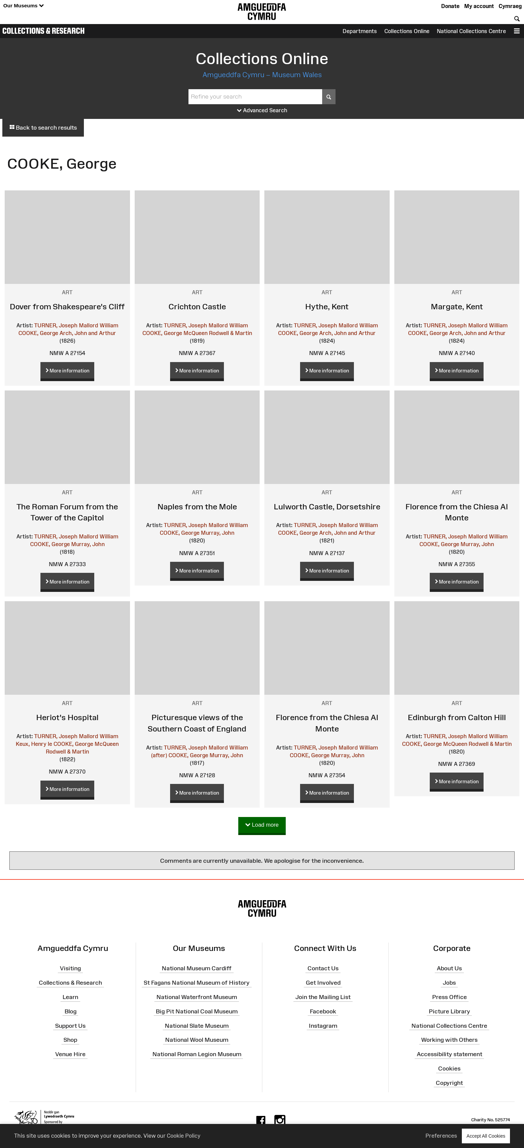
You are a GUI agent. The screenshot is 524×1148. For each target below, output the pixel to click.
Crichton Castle (197, 306)
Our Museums (23, 6)
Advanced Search (262, 110)
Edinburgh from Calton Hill (457, 717)
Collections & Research (43, 31)
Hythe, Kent (327, 306)
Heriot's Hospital (67, 717)
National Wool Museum (196, 1039)
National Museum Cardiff (197, 968)
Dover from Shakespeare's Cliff (67, 306)
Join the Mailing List (323, 997)
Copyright (449, 1083)
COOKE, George (38, 333)
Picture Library (449, 1011)
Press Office (449, 997)
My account (479, 6)
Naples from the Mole (197, 506)
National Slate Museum (197, 1025)
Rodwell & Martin (230, 333)
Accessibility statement (449, 1054)
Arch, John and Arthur (87, 333)
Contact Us (323, 968)
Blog (70, 1011)
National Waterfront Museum (196, 997)
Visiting (70, 968)
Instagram (323, 1025)
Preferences (441, 1136)
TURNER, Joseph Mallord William (76, 325)
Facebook (323, 1011)
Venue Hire (70, 1054)
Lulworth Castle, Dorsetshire (327, 506)
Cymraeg (510, 6)
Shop (70, 1039)
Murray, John (88, 544)
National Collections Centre (471, 31)
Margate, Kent (457, 306)
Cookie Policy (184, 1136)
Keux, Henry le (34, 744)
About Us (449, 968)
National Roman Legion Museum (196, 1054)
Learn (70, 997)
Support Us (70, 1025)
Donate (450, 6)
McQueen (195, 333)
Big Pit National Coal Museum (197, 1011)
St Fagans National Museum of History (197, 982)
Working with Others (449, 1039)
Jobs (449, 982)
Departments (360, 31)
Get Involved (323, 982)
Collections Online (406, 31)
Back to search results (43, 127)
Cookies (449, 1068)
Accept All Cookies (486, 1136)
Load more (262, 825)
